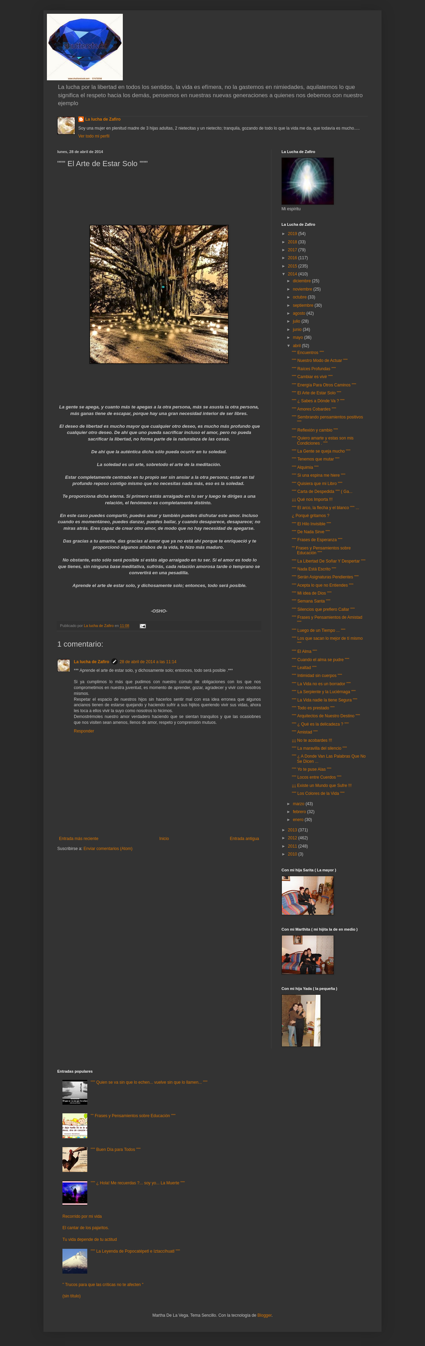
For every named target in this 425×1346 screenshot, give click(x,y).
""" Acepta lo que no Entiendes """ (322, 585)
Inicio (164, 838)
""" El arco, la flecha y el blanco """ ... (325, 507)
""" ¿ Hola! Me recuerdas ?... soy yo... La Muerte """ (138, 1183)
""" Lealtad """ (304, 667)
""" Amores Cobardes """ (314, 409)
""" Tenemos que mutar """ (315, 459)
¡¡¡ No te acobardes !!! (312, 740)
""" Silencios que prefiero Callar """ (323, 609)
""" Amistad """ (305, 732)
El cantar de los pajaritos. (85, 1227)
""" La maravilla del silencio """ (319, 748)
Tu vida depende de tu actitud (89, 1239)
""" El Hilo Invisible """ (311, 524)
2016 (293, 257)
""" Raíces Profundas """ (314, 368)
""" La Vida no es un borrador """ (321, 683)
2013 (293, 830)
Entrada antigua (244, 838)
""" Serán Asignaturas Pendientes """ (325, 577)
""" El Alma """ (304, 651)
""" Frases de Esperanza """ (317, 539)
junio (298, 329)
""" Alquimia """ (305, 467)
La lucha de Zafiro (103, 119)
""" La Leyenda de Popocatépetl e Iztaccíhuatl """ (135, 1251)
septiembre (304, 305)
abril (297, 345)
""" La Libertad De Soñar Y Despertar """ (328, 561)
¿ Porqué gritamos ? (310, 515)
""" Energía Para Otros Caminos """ (324, 385)
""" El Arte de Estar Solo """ (316, 393)
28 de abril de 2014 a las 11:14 (148, 661)
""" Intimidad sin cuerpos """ (317, 675)
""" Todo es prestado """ (313, 708)
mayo (298, 337)
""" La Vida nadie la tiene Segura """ (324, 700)
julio (297, 321)
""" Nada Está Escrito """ (314, 569)
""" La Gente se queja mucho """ (321, 451)
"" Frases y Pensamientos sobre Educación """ (321, 550)
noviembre (303, 289)
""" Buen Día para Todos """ (116, 1149)
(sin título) (71, 1296)
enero (299, 819)
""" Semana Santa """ (311, 601)
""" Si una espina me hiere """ (318, 475)
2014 (293, 274)
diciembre (302, 281)
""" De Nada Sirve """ (311, 531)
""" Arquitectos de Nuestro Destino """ (326, 716)
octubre (300, 297)
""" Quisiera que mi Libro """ (317, 483)
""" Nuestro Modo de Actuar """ (320, 360)
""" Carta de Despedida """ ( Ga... (322, 491)
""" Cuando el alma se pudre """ (320, 659)
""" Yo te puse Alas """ (311, 769)
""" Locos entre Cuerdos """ (317, 777)
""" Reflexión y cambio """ (315, 430)
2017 (293, 249)
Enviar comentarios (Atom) (107, 848)
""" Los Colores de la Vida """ (318, 793)
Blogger (264, 1315)
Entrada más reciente (78, 838)
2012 (293, 838)
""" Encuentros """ (308, 352)
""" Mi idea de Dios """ (312, 593)
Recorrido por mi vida (82, 1216)
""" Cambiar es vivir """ (312, 376)
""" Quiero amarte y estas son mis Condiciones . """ (323, 440)
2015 (293, 266)
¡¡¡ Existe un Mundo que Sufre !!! (322, 785)
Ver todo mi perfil (93, 136)
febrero (300, 811)
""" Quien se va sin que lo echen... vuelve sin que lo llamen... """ (149, 1082)
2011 (293, 846)
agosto (299, 313)
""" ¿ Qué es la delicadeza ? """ (320, 724)
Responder (84, 731)
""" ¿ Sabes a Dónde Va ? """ (318, 400)
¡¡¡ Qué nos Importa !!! (312, 499)
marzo (299, 803)
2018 (293, 242)
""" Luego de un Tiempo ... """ (318, 630)
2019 (293, 233)
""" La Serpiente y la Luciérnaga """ (324, 691)
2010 (293, 854)
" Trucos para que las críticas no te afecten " (103, 1284)
